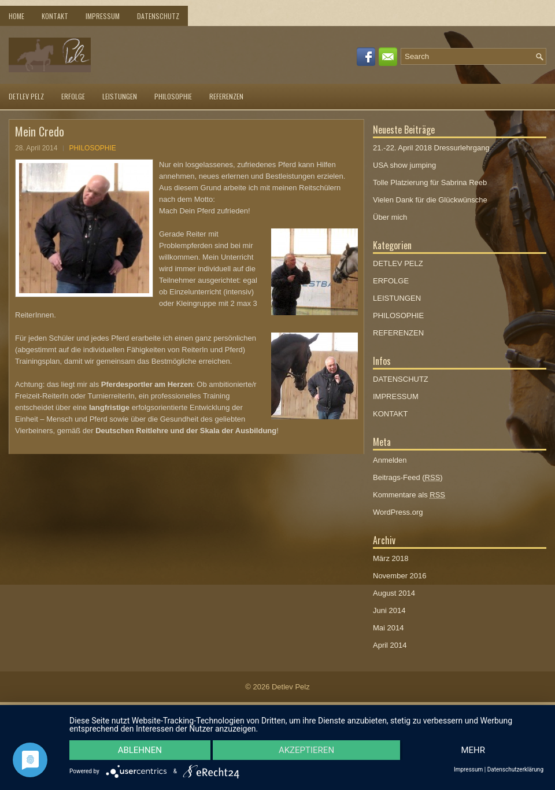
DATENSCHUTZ (158, 16)
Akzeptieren (306, 750)
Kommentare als (409, 494)
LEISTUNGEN (119, 96)
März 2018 (390, 558)
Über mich (390, 217)
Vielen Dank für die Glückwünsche (430, 199)
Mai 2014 (388, 627)
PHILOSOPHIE (173, 96)
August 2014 (394, 593)
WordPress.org (398, 512)
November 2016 (400, 575)
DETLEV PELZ (26, 96)
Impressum (468, 770)
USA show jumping (404, 165)
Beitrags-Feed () (408, 477)
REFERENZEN (226, 96)
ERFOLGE (73, 96)
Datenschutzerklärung (515, 770)
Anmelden (390, 460)
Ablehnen (140, 750)
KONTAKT (55, 16)
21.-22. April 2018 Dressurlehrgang (431, 147)
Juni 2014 (389, 610)
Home (16, 16)
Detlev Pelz (291, 686)
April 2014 (390, 645)
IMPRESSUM (103, 16)
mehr (473, 750)
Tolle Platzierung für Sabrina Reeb (430, 182)
